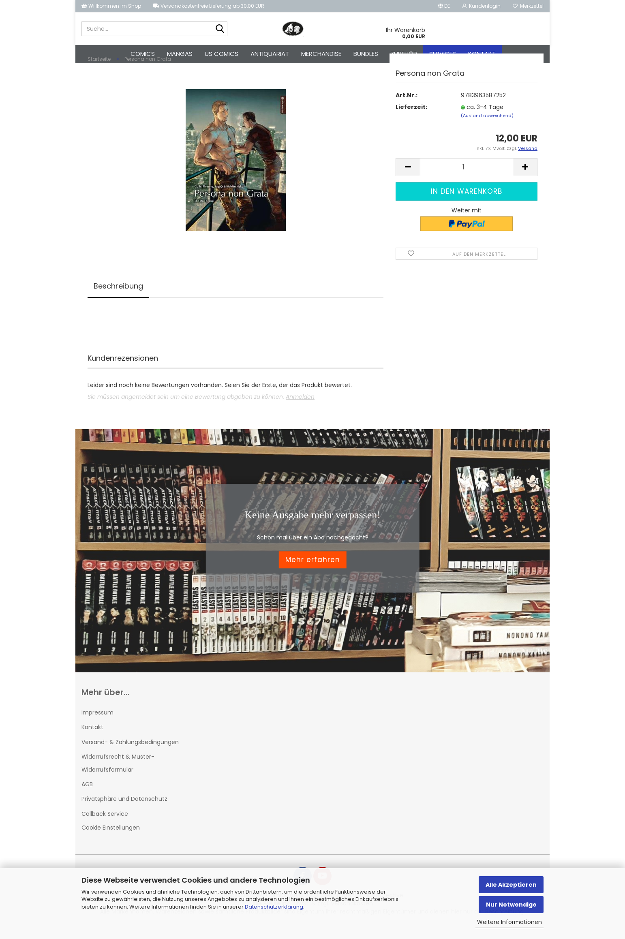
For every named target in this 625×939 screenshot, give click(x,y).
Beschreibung (118, 300)
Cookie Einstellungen (110, 841)
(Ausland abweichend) (487, 129)
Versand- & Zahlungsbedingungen (130, 756)
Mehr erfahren (312, 574)
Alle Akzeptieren (511, 885)
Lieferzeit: (411, 121)
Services (442, 53)
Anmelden (300, 411)
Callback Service (104, 827)
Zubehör (403, 53)
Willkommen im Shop (111, 5)
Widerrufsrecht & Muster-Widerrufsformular (117, 776)
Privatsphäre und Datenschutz (124, 813)
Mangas (180, 53)
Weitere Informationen (509, 922)
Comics (143, 53)
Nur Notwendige (511, 904)
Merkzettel (528, 5)
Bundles (365, 53)
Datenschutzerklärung (274, 907)
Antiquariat (269, 53)
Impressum (97, 727)
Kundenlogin (481, 5)
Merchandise (321, 53)
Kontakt (482, 53)
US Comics (221, 53)
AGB (87, 798)
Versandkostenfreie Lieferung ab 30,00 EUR (208, 5)
